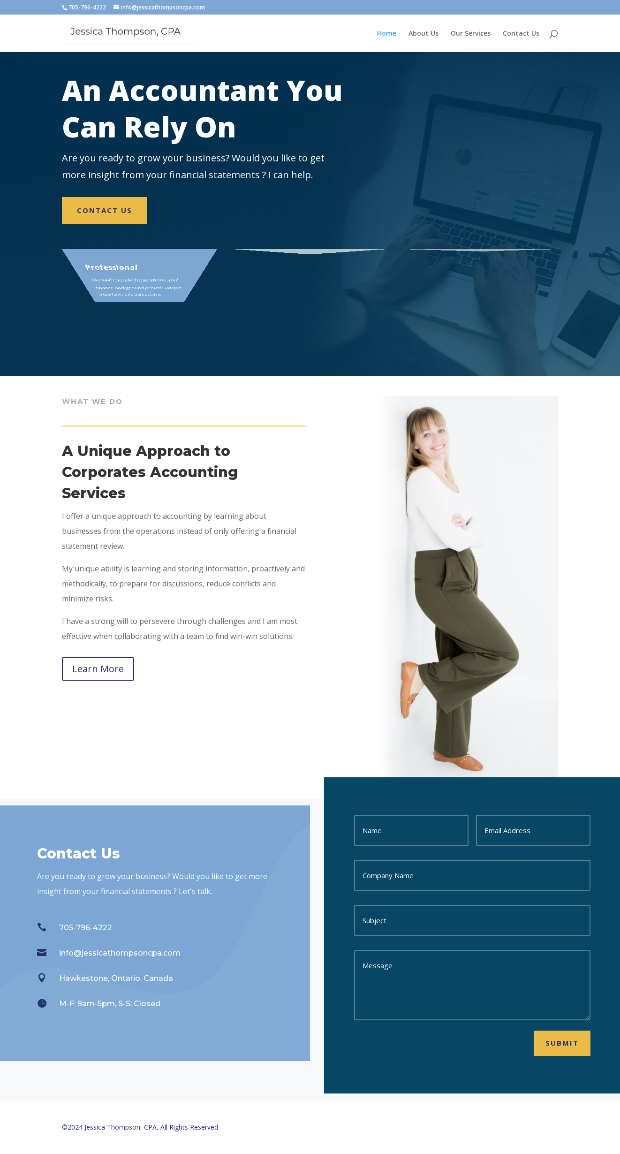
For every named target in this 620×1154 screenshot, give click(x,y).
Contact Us (521, 34)
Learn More (98, 668)
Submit (562, 1043)
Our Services (471, 34)
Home (386, 34)
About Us (423, 34)
